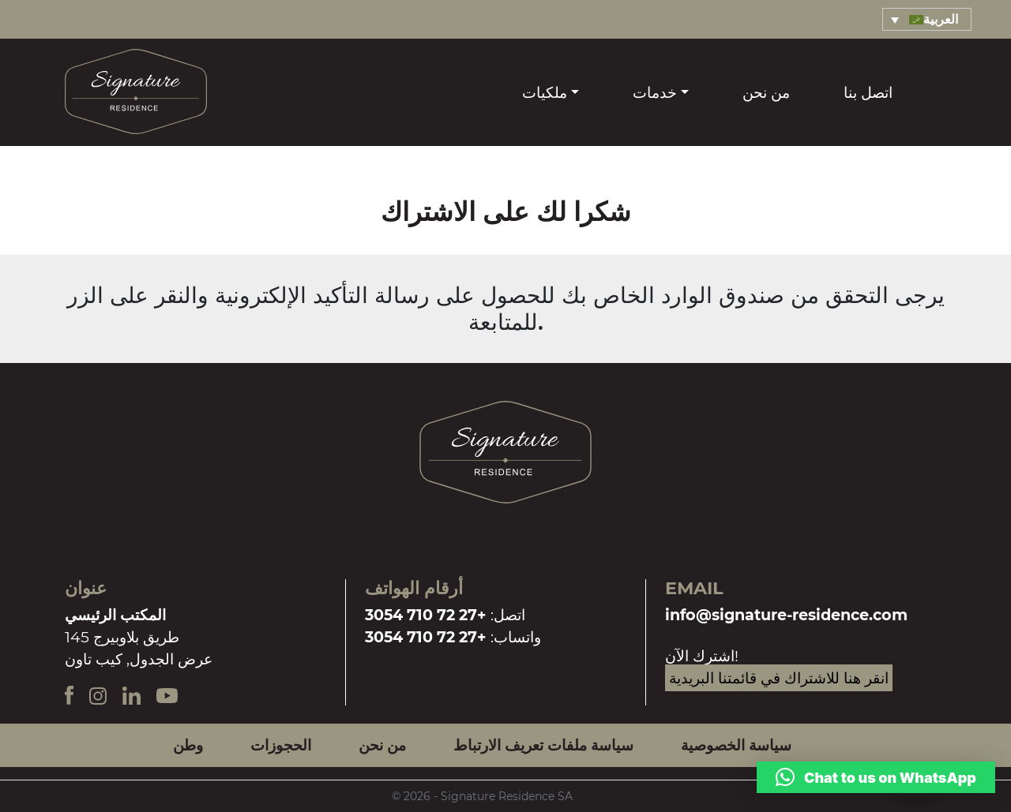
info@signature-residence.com (786, 614)
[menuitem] (927, 19)
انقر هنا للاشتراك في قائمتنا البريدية (779, 677)
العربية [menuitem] (940, 19)
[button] (876, 777)
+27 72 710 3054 (426, 614)
